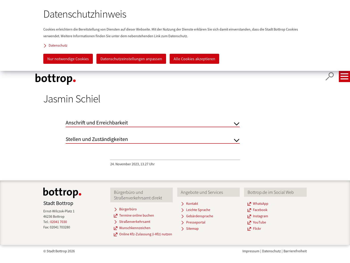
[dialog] (175, 35)
